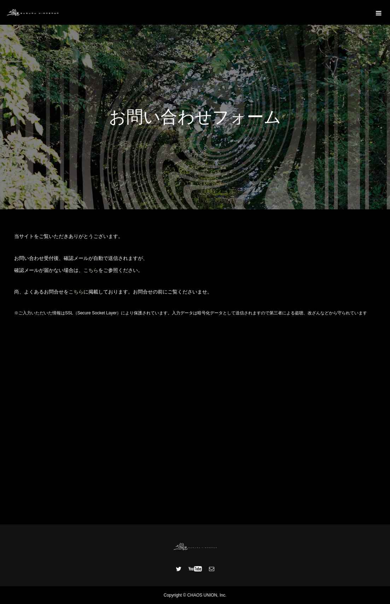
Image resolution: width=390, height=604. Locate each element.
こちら (90, 270)
